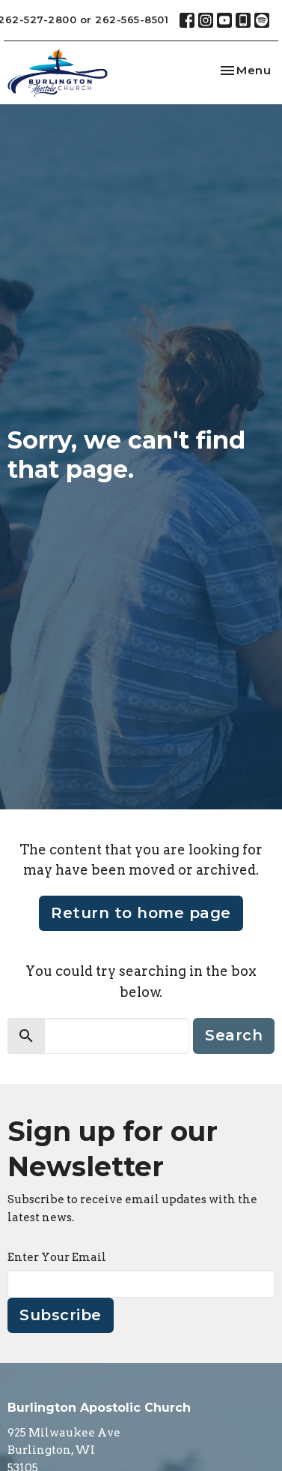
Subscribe (60, 1315)
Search (234, 1035)
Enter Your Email (56, 1257)
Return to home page (141, 913)
